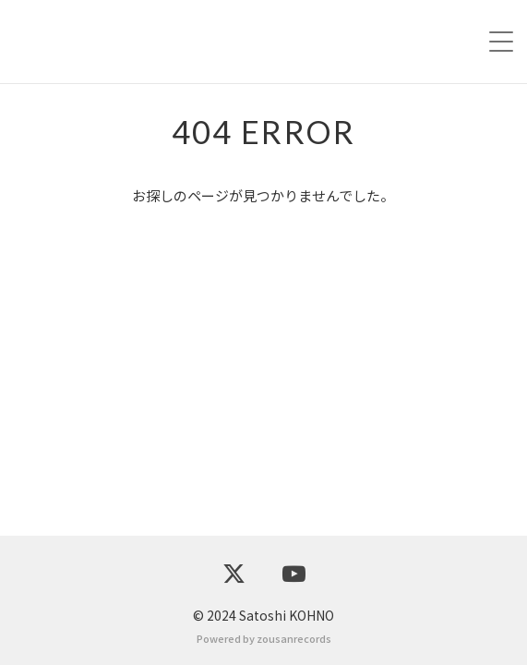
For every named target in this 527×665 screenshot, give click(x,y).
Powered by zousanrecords (264, 638)
